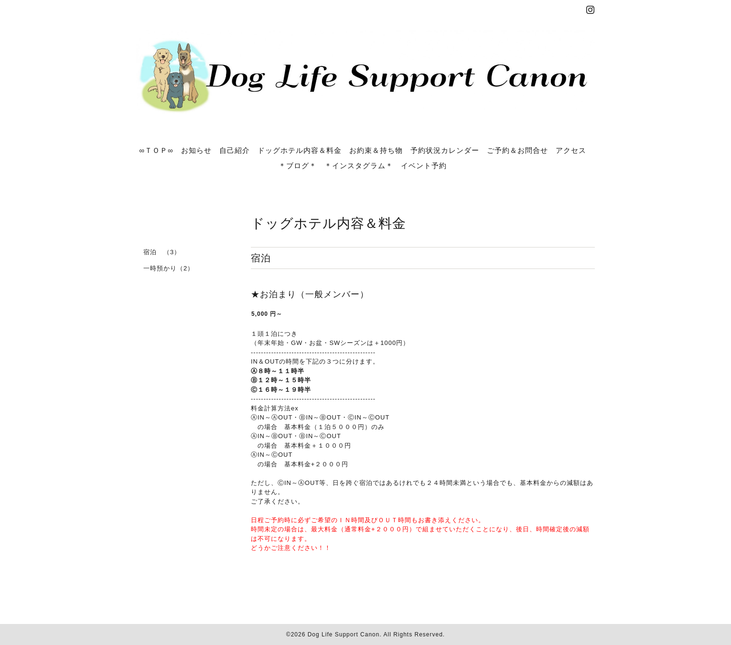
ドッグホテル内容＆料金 (300, 150)
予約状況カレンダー (444, 150)
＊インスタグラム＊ (358, 165)
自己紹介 (234, 150)
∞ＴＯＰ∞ (156, 150)
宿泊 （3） (162, 252)
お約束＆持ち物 (376, 150)
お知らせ (196, 150)
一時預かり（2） (168, 268)
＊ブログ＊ (298, 165)
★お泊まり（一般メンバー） (310, 294)
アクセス (571, 150)
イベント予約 (424, 165)
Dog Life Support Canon (344, 634)
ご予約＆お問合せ (517, 150)
